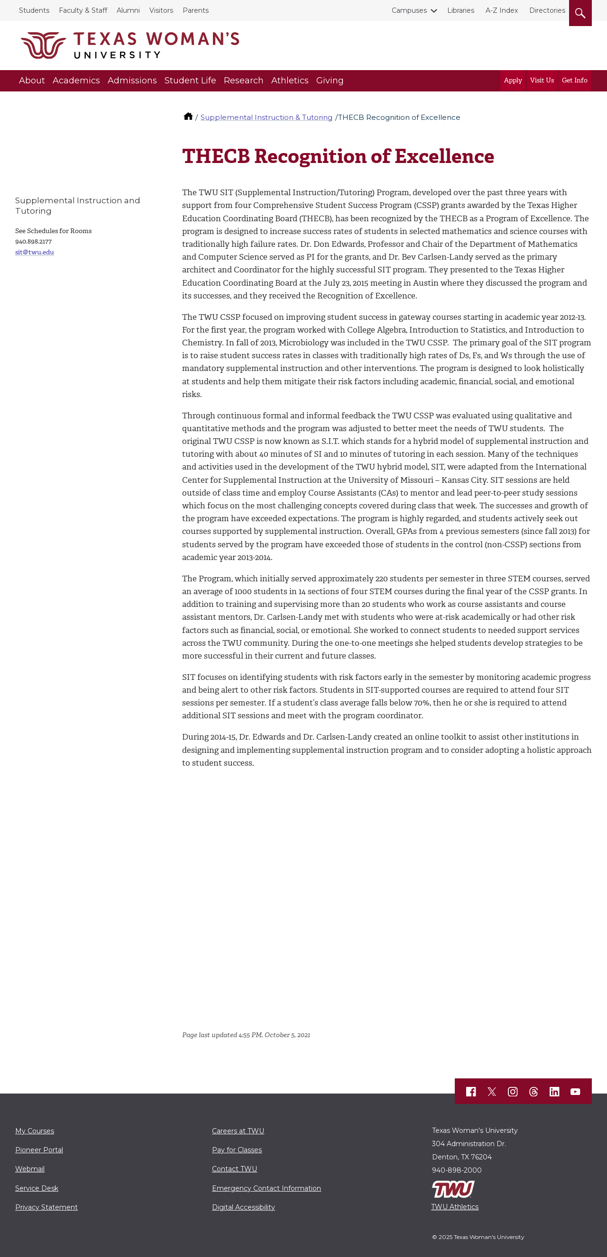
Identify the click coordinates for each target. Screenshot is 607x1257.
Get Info (575, 80)
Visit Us (542, 80)
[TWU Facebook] (471, 1091)
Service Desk (36, 1188)
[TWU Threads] (534, 1091)
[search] (580, 11)
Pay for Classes (237, 1150)
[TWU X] (492, 1091)
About (32, 80)
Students (34, 10)
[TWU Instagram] (513, 1091)
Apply (513, 80)
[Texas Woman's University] (130, 45)
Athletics (290, 80)
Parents (196, 10)
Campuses (411, 10)
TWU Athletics (454, 1207)
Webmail (30, 1169)
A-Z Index (502, 10)
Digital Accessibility (243, 1207)
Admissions (132, 80)
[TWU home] (189, 117)
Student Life (190, 80)
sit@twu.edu (34, 252)
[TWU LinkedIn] (555, 1091)
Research (244, 80)
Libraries (460, 10)
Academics (76, 80)
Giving (330, 80)
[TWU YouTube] (575, 1091)
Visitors (161, 10)
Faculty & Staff (83, 10)
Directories (547, 10)
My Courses (34, 1131)
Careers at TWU (238, 1131)
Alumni (128, 10)
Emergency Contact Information (266, 1188)
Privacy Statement (46, 1207)
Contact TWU (234, 1169)
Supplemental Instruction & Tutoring (266, 117)
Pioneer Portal (39, 1150)
